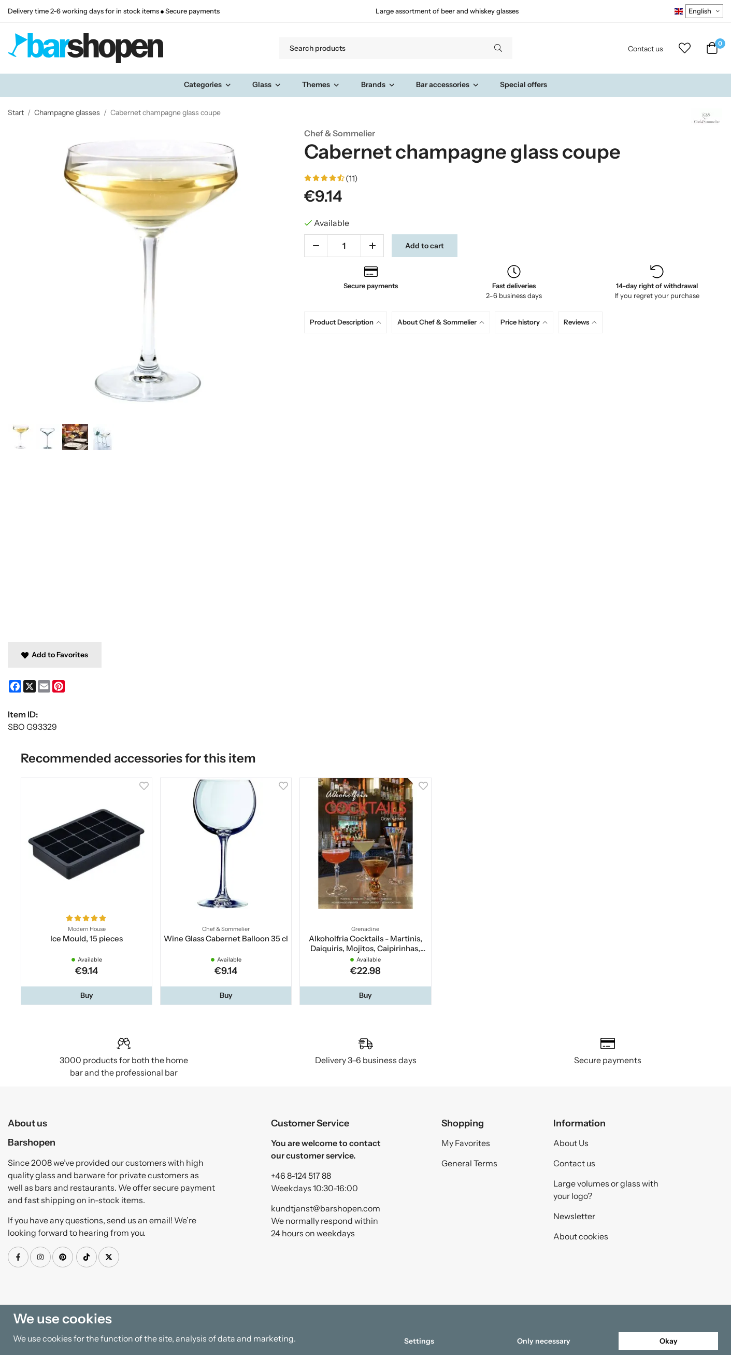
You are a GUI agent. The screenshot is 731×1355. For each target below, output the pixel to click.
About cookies (580, 1236)
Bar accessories (447, 84)
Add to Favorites (54, 654)
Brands (378, 84)
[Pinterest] (58, 686)
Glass (266, 84)
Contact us (645, 49)
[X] (29, 686)
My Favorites (465, 1143)
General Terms (469, 1163)
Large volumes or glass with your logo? (605, 1189)
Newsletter (574, 1216)
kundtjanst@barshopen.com (325, 1208)
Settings (419, 1341)
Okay (669, 1341)
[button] (86, 995)
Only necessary (543, 1341)
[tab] (348, 322)
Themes (321, 84)
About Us (571, 1143)
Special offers (523, 84)
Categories (208, 84)
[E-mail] (44, 686)
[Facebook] (15, 686)
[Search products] (381, 48)
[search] (498, 48)
